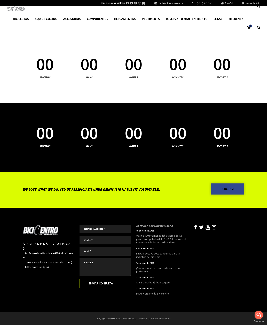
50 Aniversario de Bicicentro (152, 293)
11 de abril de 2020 (145, 288)
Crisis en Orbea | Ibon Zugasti (153, 282)
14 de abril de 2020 (145, 263)
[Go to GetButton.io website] (258, 321)
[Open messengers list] (259, 315)
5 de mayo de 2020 (145, 248)
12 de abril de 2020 (145, 277)
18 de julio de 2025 (145, 230)
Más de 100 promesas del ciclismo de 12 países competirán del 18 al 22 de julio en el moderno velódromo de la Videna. (161, 239)
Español (229, 3)
